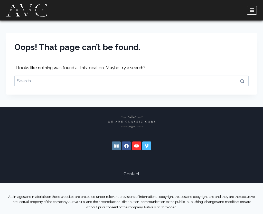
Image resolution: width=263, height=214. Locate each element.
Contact (131, 173)
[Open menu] (252, 10)
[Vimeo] (146, 145)
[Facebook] (126, 145)
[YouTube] (136, 145)
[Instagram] (116, 145)
